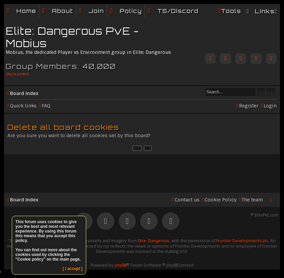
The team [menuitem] (252, 200)
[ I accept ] (72, 268)
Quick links (23, 106)
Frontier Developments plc (242, 241)
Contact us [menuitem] (187, 200)
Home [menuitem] (26, 10)
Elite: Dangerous (153, 241)
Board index (24, 93)
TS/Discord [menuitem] (177, 10)
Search (261, 92)
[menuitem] (57, 10)
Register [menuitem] (249, 106)
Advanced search (270, 92)
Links (265, 11)
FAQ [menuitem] (46, 106)
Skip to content (17, 74)
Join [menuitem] (96, 10)
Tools (231, 10)
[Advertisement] (142, 171)
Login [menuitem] (270, 106)
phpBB (120, 265)
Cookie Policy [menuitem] (221, 200)
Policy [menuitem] (131, 10)
